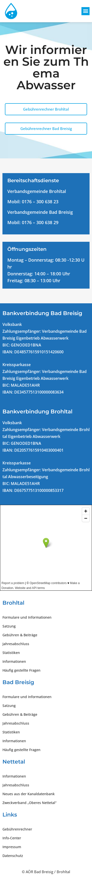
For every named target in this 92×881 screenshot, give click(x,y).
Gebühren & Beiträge (19, 635)
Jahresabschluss (15, 643)
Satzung (9, 626)
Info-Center (11, 838)
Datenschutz (12, 855)
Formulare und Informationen (27, 617)
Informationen (14, 661)
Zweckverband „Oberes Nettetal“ (29, 802)
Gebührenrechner (17, 829)
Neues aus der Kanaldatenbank (28, 794)
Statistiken (11, 652)
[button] (85, 11)
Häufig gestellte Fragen (21, 670)
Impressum (11, 846)
